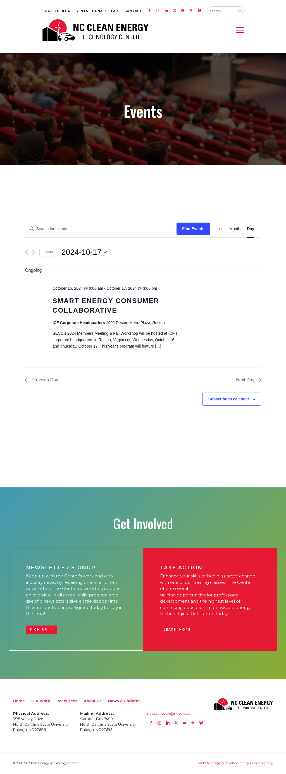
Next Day (248, 379)
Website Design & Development (221, 763)
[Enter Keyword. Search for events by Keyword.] (101, 229)
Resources (66, 701)
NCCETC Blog (57, 11)
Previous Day (41, 379)
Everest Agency (261, 763)
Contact (133, 11)
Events (81, 11)
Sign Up (38, 629)
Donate (99, 11)
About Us (93, 701)
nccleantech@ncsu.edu (168, 713)
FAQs (116, 11)
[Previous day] (26, 252)
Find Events (193, 228)
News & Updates (124, 701)
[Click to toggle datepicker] (84, 252)
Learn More (177, 629)
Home (19, 701)
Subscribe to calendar (228, 399)
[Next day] (33, 252)
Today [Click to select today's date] (48, 252)
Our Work (40, 701)
